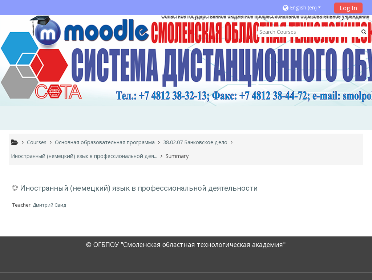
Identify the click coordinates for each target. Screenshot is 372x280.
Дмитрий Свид (49, 205)
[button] (306, 7)
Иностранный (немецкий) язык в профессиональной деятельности (139, 188)
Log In (348, 8)
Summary (177, 156)
